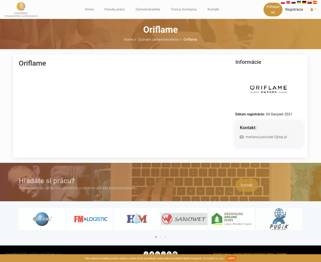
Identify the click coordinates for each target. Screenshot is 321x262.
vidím (231, 258)
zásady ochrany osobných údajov (253, 254)
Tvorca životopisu (184, 9)
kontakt (247, 189)
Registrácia (294, 9)
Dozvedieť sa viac (213, 258)
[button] (313, 9)
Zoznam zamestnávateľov (159, 39)
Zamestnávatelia (147, 9)
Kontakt (213, 9)
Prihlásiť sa (273, 9)
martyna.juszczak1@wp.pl (266, 137)
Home (89, 9)
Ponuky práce (115, 9)
